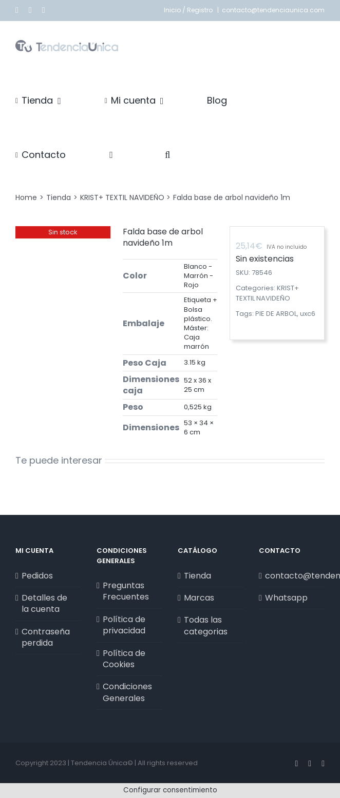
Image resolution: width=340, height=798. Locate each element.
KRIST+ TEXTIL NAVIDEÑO (267, 293)
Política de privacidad (124, 625)
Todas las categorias (206, 625)
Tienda (197, 576)
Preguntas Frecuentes (126, 591)
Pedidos (37, 576)
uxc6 (307, 313)
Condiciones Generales (127, 692)
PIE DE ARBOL (276, 313)
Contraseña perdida (46, 637)
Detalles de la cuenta (44, 603)
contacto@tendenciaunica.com (273, 10)
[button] (167, 155)
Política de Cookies (124, 659)
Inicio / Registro (189, 10)
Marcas (199, 598)
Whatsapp (286, 598)
